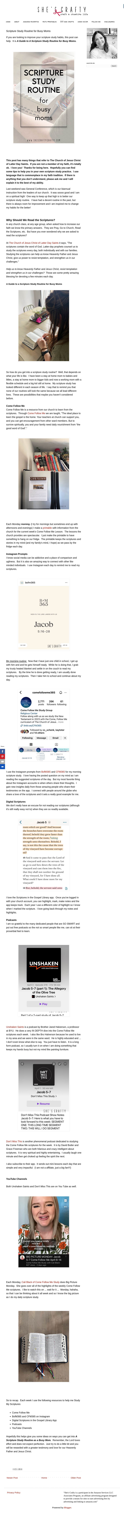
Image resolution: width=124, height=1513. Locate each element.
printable (47, 528)
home (8, 21)
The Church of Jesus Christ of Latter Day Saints (34, 243)
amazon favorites (31, 21)
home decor (83, 21)
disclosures (109, 21)
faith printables (50, 21)
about (16, 21)
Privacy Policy (13, 1492)
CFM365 (60, 771)
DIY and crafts (67, 21)
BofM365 (46, 771)
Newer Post (12, 1478)
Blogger (67, 1507)
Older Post (76, 1478)
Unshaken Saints (15, 1027)
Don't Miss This (14, 1141)
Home (44, 1478)
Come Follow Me (36, 413)
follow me (96, 21)
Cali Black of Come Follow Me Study (40, 1282)
